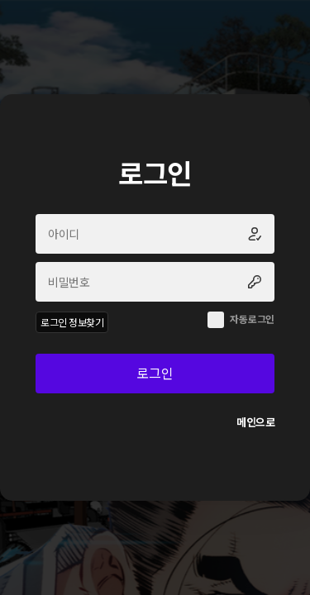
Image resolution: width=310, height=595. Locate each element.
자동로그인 (252, 319)
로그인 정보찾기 (72, 322)
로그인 (154, 373)
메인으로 (255, 422)
